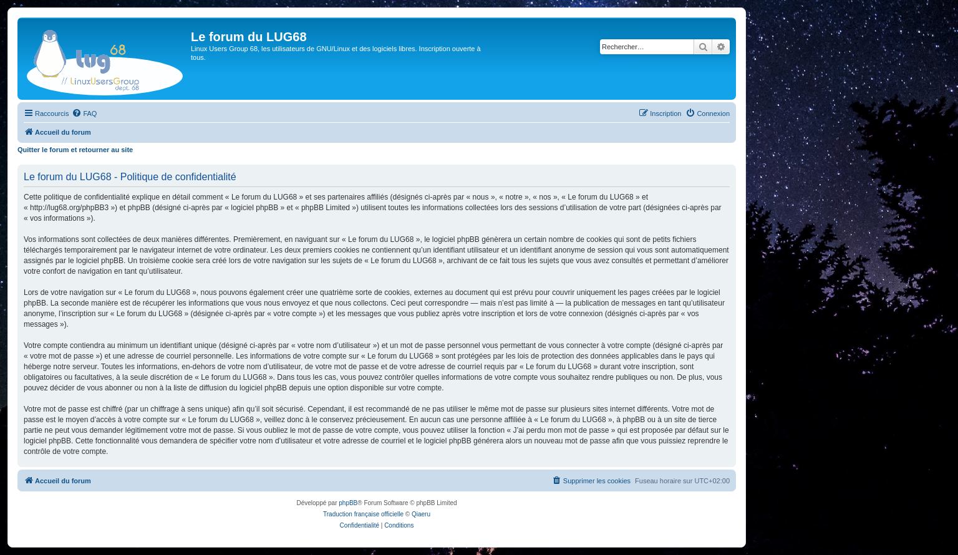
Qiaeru (421, 514)
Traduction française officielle (363, 514)
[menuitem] (84, 113)
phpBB (348, 503)
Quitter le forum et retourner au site (75, 149)
